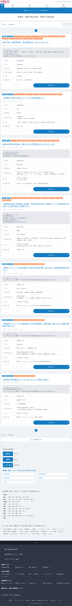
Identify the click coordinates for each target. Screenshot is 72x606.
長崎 (16, 515)
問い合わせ (59, 1)
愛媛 (16, 513)
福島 (27, 497)
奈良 (23, 508)
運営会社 (11, 600)
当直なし (61, 531)
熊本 (20, 515)
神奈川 (20, 499)
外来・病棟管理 (7, 529)
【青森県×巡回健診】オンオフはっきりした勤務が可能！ (25, 380)
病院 (54, 529)
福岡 (9, 515)
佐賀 (13, 515)
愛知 (9, 506)
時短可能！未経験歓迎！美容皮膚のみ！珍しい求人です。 (26, 42)
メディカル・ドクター (44, 529)
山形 (23, 497)
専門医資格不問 (42, 474)
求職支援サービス (6, 580)
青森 (9, 497)
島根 (20, 511)
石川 (13, 504)
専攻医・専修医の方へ (48, 583)
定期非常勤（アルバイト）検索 (13, 554)
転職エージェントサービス (7, 583)
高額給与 (44, 531)
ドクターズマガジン (47, 574)
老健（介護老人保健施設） (10, 531)
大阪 (9, 508)
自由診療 (6, 478)
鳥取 (16, 511)
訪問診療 (40, 478)
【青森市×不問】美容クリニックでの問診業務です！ (24, 98)
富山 (9, 504)
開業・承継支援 (32, 567)
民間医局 (5, 2)
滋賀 (20, 508)
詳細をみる (51, 85)
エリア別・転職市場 (19, 574)
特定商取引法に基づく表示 (42, 600)
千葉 (13, 499)
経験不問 (5, 534)
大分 (23, 515)
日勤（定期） (14, 534)
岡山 (13, 511)
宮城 (16, 497)
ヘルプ (54, 1)
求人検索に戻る (37, 439)
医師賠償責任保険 (5, 567)
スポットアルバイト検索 (12, 559)
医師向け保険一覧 (19, 567)
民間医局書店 (46, 567)
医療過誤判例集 (60, 574)
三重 (20, 506)
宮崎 (27, 515)
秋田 (20, 497)
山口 (23, 511)
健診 (5, 482)
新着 (26, 531)
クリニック (61, 529)
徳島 (13, 513)
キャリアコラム (4, 576)
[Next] (69, 10)
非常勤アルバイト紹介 (20, 583)
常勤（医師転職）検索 (11, 549)
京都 (13, 508)
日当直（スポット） (48, 534)
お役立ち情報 (5, 571)
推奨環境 (33, 600)
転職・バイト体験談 (33, 574)
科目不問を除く (35, 531)
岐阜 (13, 506)
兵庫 (16, 508)
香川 (9, 513)
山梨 (11, 501)
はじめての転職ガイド (6, 574)
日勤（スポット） (25, 534)
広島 (9, 511)
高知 (20, 513)
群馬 (32, 499)
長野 (14, 501)
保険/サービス (5, 564)
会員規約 (27, 600)
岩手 (13, 497)
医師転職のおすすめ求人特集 (63, 583)
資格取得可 (7, 474)
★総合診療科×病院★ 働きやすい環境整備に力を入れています (28, 144)
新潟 (18, 501)
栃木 (28, 499)
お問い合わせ (52, 600)
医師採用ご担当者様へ (66, 1)
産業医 (34, 529)
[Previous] (2, 10)
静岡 (16, 506)
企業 (21, 531)
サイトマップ (60, 600)
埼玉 (16, 499)
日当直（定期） (36, 534)
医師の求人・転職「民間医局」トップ (12, 588)
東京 (9, 499)
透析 (21, 529)
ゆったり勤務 (52, 531)
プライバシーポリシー (19, 600)
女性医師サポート (33, 583)
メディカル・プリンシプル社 (9, 595)
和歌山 (27, 508)
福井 (16, 504)
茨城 (25, 499)
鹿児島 (31, 515)
